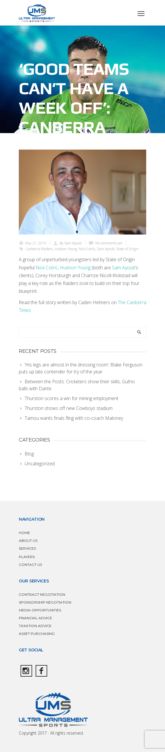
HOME (24, 533)
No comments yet (108, 243)
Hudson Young (66, 248)
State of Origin (127, 248)
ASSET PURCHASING (37, 633)
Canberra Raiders (39, 248)
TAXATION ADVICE (35, 626)
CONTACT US (30, 564)
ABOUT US (28, 540)
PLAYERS (27, 557)
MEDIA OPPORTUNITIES (40, 610)
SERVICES (27, 548)
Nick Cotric (87, 248)
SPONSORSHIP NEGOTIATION (45, 602)
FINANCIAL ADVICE (35, 618)
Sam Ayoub (105, 248)
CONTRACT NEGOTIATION (42, 594)
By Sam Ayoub (71, 243)
